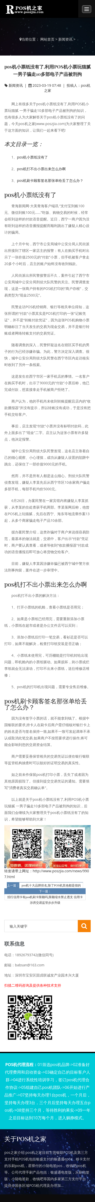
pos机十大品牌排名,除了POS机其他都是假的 (51, 885)
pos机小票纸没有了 (32, 157)
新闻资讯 (65, 39)
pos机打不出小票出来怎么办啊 (41, 168)
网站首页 (47, 39)
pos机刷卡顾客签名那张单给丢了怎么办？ (50, 180)
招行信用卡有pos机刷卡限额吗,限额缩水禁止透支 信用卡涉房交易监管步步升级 (45, 897)
